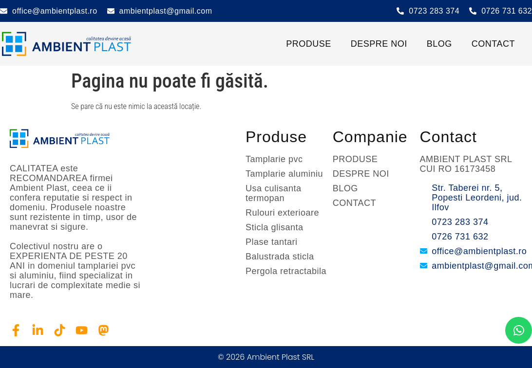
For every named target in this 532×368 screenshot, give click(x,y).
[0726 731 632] (472, 11)
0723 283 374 (434, 11)
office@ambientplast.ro (54, 11)
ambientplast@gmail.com (165, 11)
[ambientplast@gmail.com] (110, 11)
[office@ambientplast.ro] (3, 11)
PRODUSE (308, 44)
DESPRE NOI (379, 44)
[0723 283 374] (400, 11)
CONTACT (493, 44)
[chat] (518, 330)
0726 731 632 (506, 11)
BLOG (439, 44)
